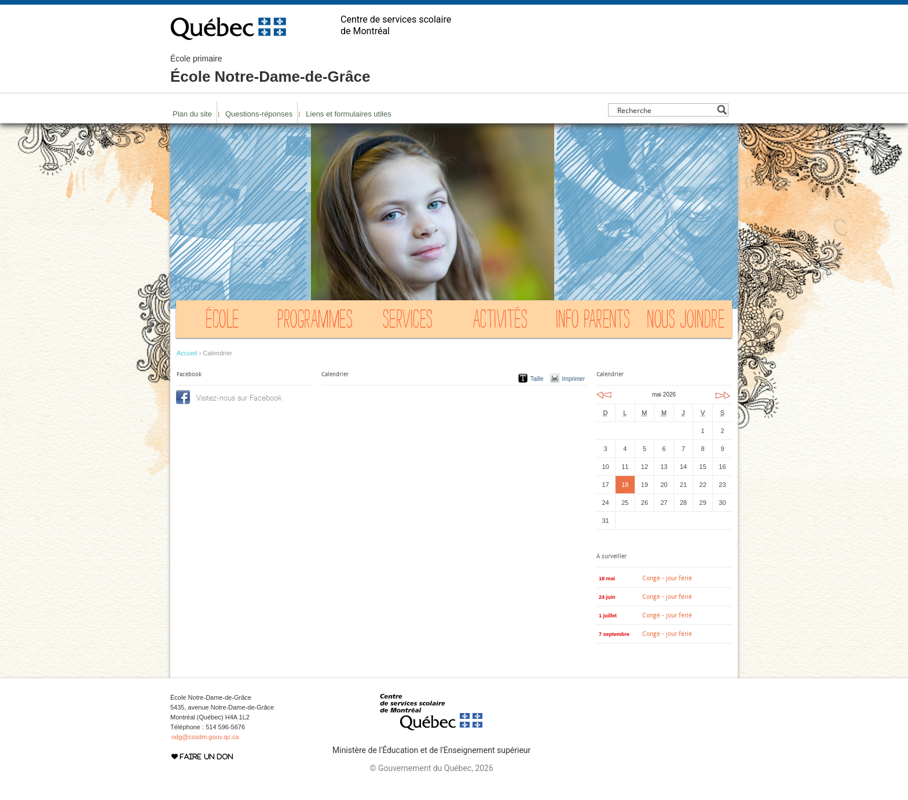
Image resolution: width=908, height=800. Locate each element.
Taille (537, 379)
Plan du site (192, 114)
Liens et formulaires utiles (348, 114)
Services (408, 322)
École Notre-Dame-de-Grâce (270, 69)
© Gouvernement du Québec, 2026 (431, 768)
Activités (500, 322)
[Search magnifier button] (722, 110)
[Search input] (665, 110)
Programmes (315, 322)
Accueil (187, 353)
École (222, 322)
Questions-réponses (258, 114)
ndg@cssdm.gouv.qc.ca (205, 736)
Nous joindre (685, 322)
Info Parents (593, 322)
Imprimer (573, 379)
